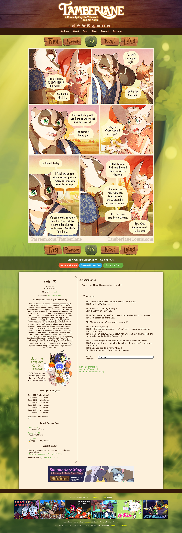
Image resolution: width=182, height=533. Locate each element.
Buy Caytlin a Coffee (90, 265)
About (75, 31)
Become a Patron (68, 265)
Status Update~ (34, 427)
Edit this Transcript (88, 366)
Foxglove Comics (100, 497)
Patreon (117, 31)
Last (128, 41)
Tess (59, 295)
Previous (72, 41)
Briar (55, 295)
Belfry (50, 295)
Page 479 (32, 438)
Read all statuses (52, 457)
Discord (105, 31)
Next (109, 41)
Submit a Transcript (88, 369)
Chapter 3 (53, 291)
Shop (94, 31)
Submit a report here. (119, 525)
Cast (85, 31)
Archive (64, 31)
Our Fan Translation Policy (91, 371)
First (53, 41)
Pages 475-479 (34, 432)
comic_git (87, 521)
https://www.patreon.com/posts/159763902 (45, 453)
